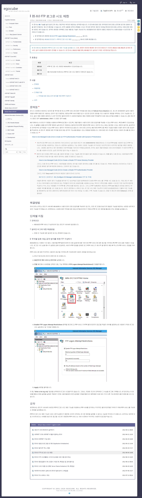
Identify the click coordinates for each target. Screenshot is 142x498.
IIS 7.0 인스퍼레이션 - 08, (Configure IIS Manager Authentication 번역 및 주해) (65, 177)
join (132, 2)
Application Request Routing (14, 126)
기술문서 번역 (108, 11)
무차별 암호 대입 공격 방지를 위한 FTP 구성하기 (54, 96)
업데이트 (7, 16)
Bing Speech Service (13, 34)
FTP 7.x (9, 119)
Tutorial (11, 53)
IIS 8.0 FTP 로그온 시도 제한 (43, 452)
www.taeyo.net (76, 40)
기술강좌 (95, 11)
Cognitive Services (10, 20)
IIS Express (8, 141)
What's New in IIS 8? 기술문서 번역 (49, 425)
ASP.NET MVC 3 (12, 89)
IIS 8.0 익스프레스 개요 (41, 475)
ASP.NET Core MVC (10, 56)
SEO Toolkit (10, 130)
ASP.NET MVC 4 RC (13, 86)
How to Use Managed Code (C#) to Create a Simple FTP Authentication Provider (66, 170)
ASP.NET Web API (10, 93)
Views (12, 64)
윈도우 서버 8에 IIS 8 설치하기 (44, 430)
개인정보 (130, 11)
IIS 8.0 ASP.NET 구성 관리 (42, 439)
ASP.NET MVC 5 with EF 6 (15, 82)
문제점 (36, 84)
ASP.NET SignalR (10, 97)
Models (13, 60)
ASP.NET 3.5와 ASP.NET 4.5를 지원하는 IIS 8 (48, 434)
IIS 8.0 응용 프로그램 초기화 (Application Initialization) (51, 443)
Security (12, 45)
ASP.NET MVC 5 (12, 78)
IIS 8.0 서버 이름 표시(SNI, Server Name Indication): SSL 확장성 (54, 466)
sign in (123, 2)
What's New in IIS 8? (10, 111)
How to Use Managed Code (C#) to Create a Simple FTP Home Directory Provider (66, 160)
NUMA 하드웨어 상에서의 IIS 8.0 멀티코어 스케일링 (51, 471)
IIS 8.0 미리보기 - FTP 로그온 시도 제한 (58, 39)
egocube (11, 8)
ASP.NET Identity (9, 100)
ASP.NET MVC (9, 75)
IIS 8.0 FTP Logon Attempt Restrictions (63, 36)
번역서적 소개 (9, 145)
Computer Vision (12, 23)
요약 (35, 100)
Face (9, 27)
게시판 (120, 11)
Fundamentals (13, 42)
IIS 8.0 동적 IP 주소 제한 (42, 448)
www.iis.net (79, 36)
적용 (20, 152)
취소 (24, 152)
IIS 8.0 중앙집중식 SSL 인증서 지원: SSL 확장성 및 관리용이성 (54, 462)
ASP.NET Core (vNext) (11, 38)
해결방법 (37, 88)
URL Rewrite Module (12, 123)
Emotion (10, 31)
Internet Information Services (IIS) (14, 115)
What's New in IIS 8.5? (11, 108)
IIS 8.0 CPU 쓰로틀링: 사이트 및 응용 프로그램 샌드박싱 (52, 457)
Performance (13, 49)
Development (10, 137)
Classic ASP (10, 134)
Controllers (14, 67)
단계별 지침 (38, 92)
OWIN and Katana (10, 104)
